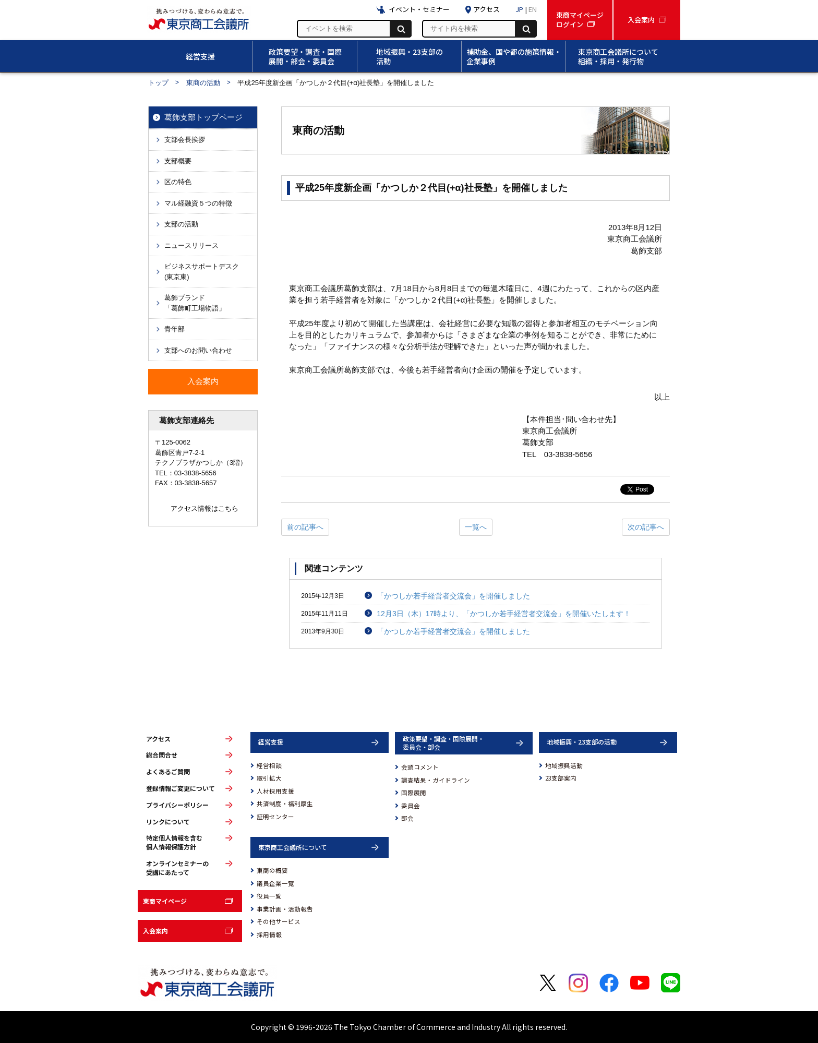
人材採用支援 (275, 791)
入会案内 (155, 930)
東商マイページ (165, 900)
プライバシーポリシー (177, 805)
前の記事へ (305, 527)
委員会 (410, 805)
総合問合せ (161, 755)
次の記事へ (646, 527)
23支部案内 (560, 778)
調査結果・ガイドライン (435, 780)
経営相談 (269, 765)
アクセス (158, 739)
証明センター (275, 816)
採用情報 (269, 934)
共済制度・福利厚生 (285, 803)
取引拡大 (269, 778)
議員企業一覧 (275, 883)
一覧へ (476, 527)
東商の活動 (203, 83)
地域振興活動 (564, 765)
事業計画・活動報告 (285, 909)
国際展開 (413, 792)
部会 (407, 818)
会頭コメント (420, 767)
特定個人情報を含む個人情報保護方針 (174, 842)
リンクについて (168, 822)
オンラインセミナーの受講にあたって (177, 868)
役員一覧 (269, 896)
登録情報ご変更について (180, 788)
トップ (158, 83)
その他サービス (278, 921)
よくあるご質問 (168, 772)
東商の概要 (272, 870)
